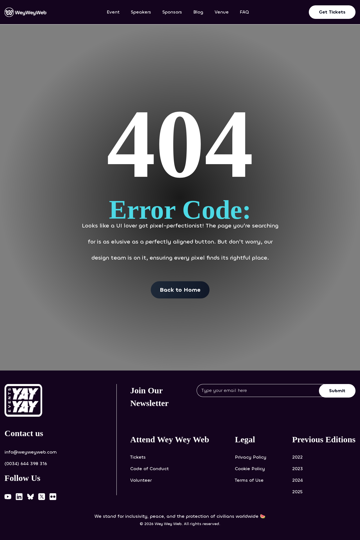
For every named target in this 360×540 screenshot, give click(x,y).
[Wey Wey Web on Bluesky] (30, 496)
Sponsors (172, 12)
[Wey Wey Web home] (25, 12)
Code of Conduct (149, 469)
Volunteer (141, 480)
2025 (297, 492)
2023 (297, 469)
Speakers (141, 12)
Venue (222, 12)
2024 (297, 480)
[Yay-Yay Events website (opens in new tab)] (36, 400)
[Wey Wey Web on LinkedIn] (19, 496)
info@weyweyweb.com (30, 452)
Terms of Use (249, 480)
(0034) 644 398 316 (25, 464)
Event (113, 12)
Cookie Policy (250, 469)
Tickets (138, 457)
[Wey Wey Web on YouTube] (7, 496)
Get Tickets (332, 12)
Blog (198, 12)
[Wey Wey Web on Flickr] (53, 496)
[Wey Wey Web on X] (41, 496)
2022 (297, 457)
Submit (337, 391)
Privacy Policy (250, 457)
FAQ (244, 12)
